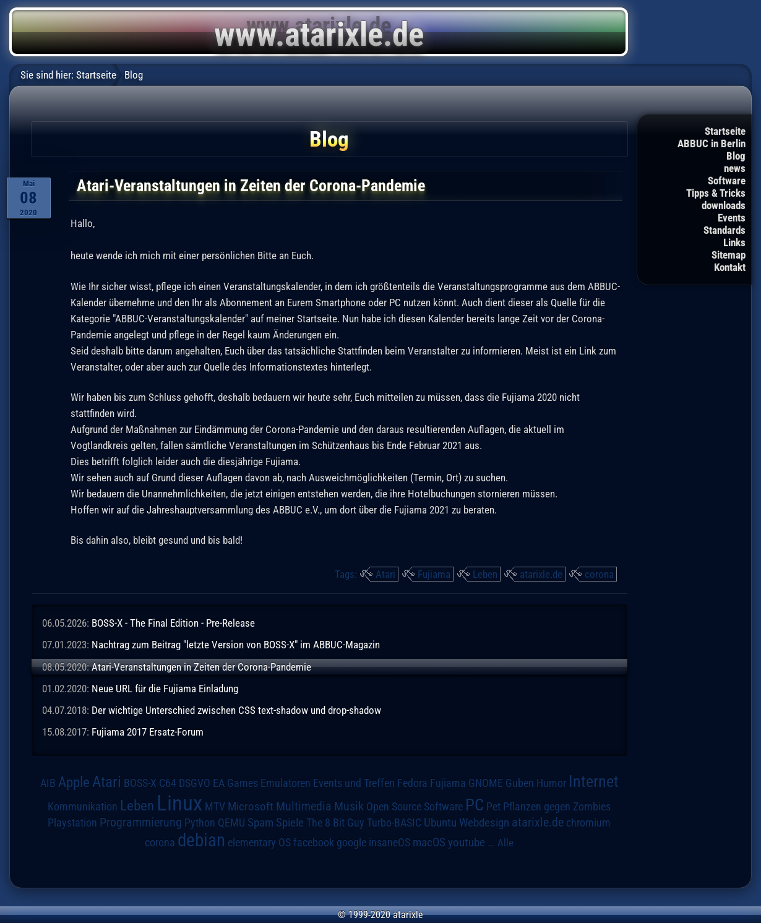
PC (474, 805)
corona (599, 574)
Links (734, 242)
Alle (505, 842)
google (351, 842)
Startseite (725, 131)
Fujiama (434, 574)
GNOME (485, 782)
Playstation (72, 823)
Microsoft (250, 806)
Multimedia (304, 806)
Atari (385, 574)
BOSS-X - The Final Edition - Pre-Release (173, 623)
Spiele (290, 822)
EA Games (235, 783)
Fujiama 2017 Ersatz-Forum (148, 732)
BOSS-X (140, 783)
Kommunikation (83, 806)
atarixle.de (541, 574)
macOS (429, 842)
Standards (724, 230)
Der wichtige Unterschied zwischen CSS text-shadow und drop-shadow (236, 710)
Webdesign (484, 823)
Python (199, 823)
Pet (493, 807)
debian (201, 840)
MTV (215, 806)
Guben (519, 783)
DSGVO (194, 783)
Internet (594, 781)
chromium (588, 823)
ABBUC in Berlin (711, 143)
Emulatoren (285, 782)
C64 (167, 783)
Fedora (412, 782)
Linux (179, 803)
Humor (551, 783)
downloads (724, 205)
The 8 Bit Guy (335, 822)
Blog (736, 156)
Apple (74, 782)
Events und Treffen (354, 783)
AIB (48, 783)
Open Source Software (414, 807)
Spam (260, 823)
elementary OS (259, 842)
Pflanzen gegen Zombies (557, 807)
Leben (485, 574)
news (735, 168)
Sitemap (729, 255)
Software (727, 180)
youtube (466, 842)
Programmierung (141, 822)
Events (732, 218)
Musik (349, 806)
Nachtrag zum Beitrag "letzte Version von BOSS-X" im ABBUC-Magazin (236, 644)
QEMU (231, 823)
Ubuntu (440, 823)
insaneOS (389, 842)
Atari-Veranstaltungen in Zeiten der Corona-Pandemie (201, 667)
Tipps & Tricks (716, 193)
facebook (313, 842)
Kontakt (730, 267)
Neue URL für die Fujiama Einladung (165, 688)
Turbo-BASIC (394, 822)
